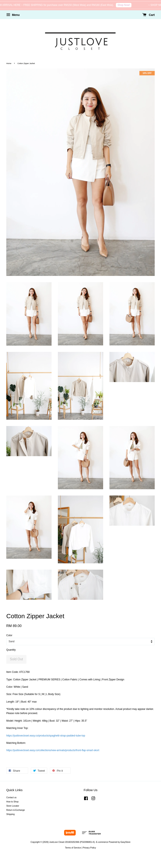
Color (9, 635)
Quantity (11, 649)
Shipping (10, 814)
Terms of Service (73, 848)
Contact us (11, 797)
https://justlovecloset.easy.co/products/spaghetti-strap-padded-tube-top (45, 735)
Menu (12, 15)
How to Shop (12, 802)
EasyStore (125, 842)
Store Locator (12, 806)
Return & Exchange (15, 810)
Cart (148, 15)
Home (8, 63)
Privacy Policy (89, 848)
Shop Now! (126, 5)
